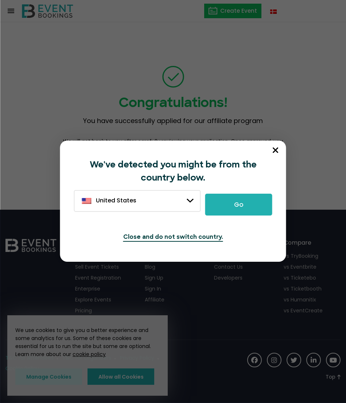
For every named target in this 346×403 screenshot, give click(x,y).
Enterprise (87, 288)
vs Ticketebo (300, 277)
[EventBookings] (47, 11)
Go (239, 204)
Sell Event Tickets (97, 266)
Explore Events (93, 299)
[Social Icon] (254, 360)
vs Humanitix (300, 299)
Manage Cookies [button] (48, 376)
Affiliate (154, 299)
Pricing (83, 310)
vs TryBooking (301, 256)
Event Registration (98, 277)
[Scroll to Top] (333, 377)
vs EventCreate (303, 310)
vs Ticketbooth (303, 288)
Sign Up (154, 277)
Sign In (153, 288)
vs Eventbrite (300, 266)
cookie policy (89, 354)
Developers (228, 277)
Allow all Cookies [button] (121, 376)
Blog (150, 266)
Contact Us (228, 266)
